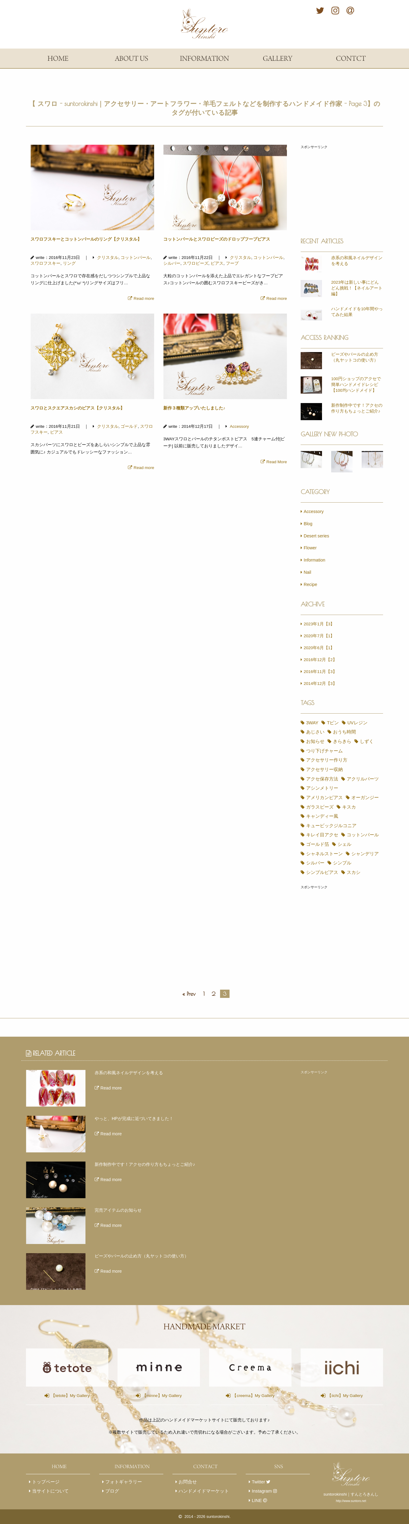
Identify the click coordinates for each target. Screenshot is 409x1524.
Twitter (259, 1472)
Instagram (262, 1481)
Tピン (326, 722)
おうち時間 (338, 731)
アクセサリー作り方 (323, 760)
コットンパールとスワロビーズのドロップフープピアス (216, 239)
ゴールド (127, 426)
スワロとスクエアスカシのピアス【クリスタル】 (78, 408)
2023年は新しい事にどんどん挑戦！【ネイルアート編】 (356, 288)
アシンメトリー (356, 779)
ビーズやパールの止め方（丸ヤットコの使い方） (354, 357)
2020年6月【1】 (318, 648)
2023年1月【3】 (318, 624)
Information (313, 560)
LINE (257, 1491)
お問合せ (186, 1472)
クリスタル (105, 257)
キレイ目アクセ (318, 825)
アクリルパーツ (318, 779)
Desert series (315, 535)
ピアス (217, 263)
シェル (338, 834)
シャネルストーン (320, 844)
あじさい (311, 731)
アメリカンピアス (320, 788)
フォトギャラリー (122, 1472)
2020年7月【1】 (318, 636)
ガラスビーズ (316, 797)
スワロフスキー (45, 263)
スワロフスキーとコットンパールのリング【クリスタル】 (86, 239)
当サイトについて (49, 1481)
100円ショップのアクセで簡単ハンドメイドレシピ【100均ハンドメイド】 (356, 384)
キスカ (342, 797)
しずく (333, 741)
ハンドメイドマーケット (202, 1481)
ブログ (110, 1481)
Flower (309, 547)
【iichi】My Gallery (341, 1386)
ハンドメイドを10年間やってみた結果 (357, 312)
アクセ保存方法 (360, 769)
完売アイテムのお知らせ (118, 1200)
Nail (306, 572)
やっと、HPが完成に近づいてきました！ (134, 1109)
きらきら (311, 741)
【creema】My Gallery (250, 1386)
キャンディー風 (318, 807)
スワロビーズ (195, 263)
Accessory (237, 426)
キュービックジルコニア (327, 816)
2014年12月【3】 (319, 683)
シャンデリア (358, 844)
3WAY (308, 722)
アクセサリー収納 (320, 769)
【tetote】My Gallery (67, 1386)
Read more (142, 298)
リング (69, 263)
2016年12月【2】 (319, 659)
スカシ (347, 862)
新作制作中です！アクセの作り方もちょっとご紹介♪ (356, 408)
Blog (306, 523)
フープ (232, 263)
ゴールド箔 (314, 834)
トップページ (44, 1472)
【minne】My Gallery (158, 1386)
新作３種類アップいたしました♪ (194, 408)
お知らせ (365, 731)
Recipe (309, 584)
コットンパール (133, 257)
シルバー (171, 263)
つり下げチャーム (320, 750)
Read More (275, 462)
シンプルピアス (318, 862)
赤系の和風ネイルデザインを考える (356, 261)
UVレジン (348, 722)
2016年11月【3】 (319, 671)
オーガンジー (358, 788)
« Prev (188, 984)
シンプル (335, 853)
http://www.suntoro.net (351, 1491)
